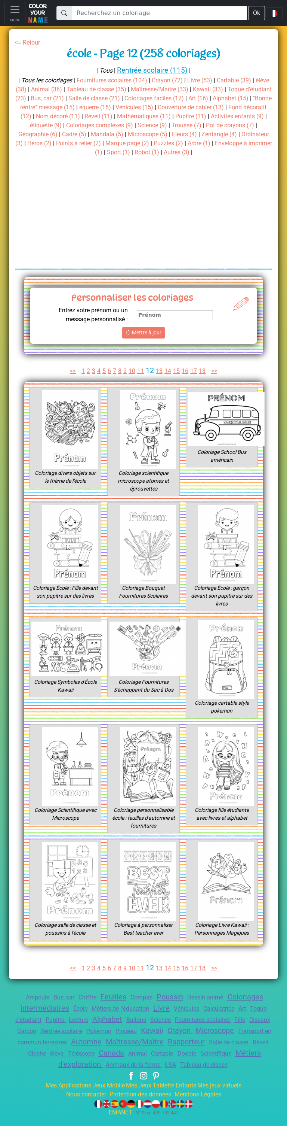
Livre (172, 1008)
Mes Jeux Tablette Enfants (161, 1094)
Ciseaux (56, 1031)
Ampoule (28, 997)
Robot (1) (211, 152)
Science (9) (249, 125)
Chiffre (83, 997)
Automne (183, 1042)
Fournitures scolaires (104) (116, 80)
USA (260, 1065)
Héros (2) (149, 143)
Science (193, 1020)
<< (70, 371)
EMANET (119, 1121)
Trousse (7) (32, 134)
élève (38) (29, 89)
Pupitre (80, 1020)
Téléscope (194, 1053)
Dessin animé (211, 997)
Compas (141, 997)
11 (141, 371)
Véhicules (200, 1008)
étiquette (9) (135, 125)
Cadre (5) (170, 134)
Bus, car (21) (88, 98)
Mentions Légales (203, 1103)
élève (168, 1053)
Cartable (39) (247, 80)
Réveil (123, 1053)
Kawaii (217, 1030)
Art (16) (248, 98)
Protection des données (140, 1103)
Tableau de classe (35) (116, 89)
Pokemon (160, 1031)
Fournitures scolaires (239, 1020)
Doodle (59, 1065)
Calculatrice (235, 1008)
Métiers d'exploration (149, 1064)
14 (168, 371)
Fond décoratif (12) (85, 116)
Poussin (171, 997)
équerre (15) (163, 107)
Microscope (45, 1042)
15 (177, 371)
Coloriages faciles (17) (202, 98)
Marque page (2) (243, 143)
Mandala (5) (204, 134)
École (84, 1008)
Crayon (246, 1030)
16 (186, 371)
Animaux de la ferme (221, 1065)
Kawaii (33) (233, 89)
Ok (256, 13)
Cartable (33, 1065)
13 (160, 371)
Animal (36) (64, 89)
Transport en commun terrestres (117, 1042)
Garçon (81, 1031)
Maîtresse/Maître (233, 1042)
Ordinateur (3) (111, 143)
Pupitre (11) (34, 125)
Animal (255, 1053)
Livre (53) (210, 80)
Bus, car (58, 997)
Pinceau (190, 1031)
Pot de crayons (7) (79, 134)
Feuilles (111, 997)
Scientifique (90, 1065)
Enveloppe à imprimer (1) (128, 152)
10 (132, 371)
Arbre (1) (74, 152)
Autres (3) (243, 152)
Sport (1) (181, 152)
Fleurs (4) (31, 143)
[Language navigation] (274, 13)
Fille (34, 1031)
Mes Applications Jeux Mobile (80, 1094)
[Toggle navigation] (14, 13)
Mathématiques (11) (232, 116)
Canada (226, 1053)
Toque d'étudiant (41, 1020)
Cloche (146, 1053)
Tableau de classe (143, 1074)
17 (195, 371)
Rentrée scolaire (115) (152, 70)
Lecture (105, 1020)
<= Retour (29, 42)
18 (203, 371)
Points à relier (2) (191, 143)
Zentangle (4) (68, 143)
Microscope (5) (246, 134)
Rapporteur (42, 1053)
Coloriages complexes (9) (193, 125)
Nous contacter (80, 1103)
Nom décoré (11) (140, 116)
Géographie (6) (131, 134)
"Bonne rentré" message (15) (100, 107)
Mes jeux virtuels (224, 1094)
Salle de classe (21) (138, 98)
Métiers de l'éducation (127, 1008)
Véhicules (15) (205, 107)
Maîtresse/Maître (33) (182, 89)
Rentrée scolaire (119, 1031)
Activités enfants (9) (84, 125)
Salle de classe (89, 1053)
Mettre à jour (143, 333)
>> (216, 371)
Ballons (167, 1020)
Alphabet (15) (35, 107)
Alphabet (136, 1019)
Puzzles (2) (42, 152)
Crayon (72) (175, 80)
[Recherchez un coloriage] (159, 13)
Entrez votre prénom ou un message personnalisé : (90, 314)
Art (260, 1008)
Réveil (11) (184, 116)
